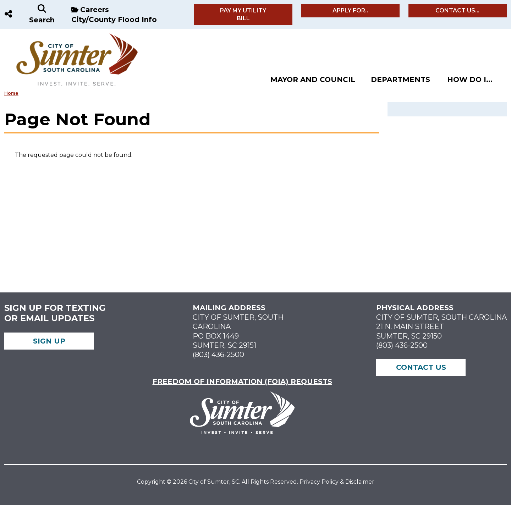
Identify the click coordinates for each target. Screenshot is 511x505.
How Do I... (470, 79)
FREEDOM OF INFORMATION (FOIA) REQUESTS (242, 381)
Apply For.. (350, 10)
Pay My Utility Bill (243, 14)
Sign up (49, 341)
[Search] (42, 15)
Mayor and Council (312, 79)
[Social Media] (8, 14)
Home (11, 93)
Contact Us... (457, 10)
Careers (94, 9)
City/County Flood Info (114, 19)
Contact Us (421, 367)
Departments (400, 79)
